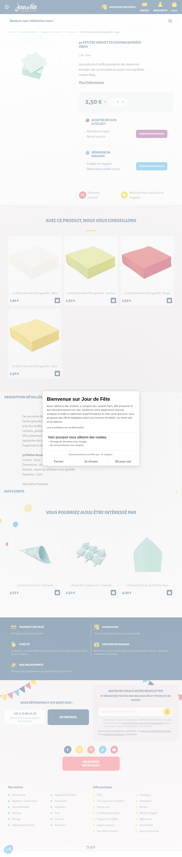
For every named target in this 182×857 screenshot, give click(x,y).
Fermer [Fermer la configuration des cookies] (59, 461)
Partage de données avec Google (68, 441)
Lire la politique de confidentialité (65, 427)
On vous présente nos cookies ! (67, 445)
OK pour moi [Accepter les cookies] (123, 461)
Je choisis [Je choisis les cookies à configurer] (91, 461)
